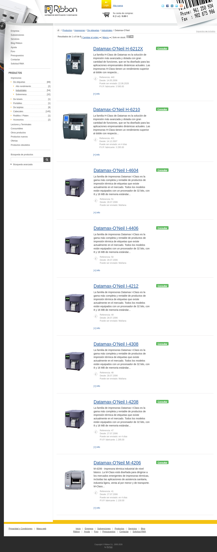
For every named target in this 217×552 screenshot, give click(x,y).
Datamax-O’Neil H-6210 (116, 109)
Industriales (107, 30)
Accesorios (18, 120)
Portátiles (17, 103)
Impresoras (16, 78)
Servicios (15, 39)
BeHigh (110, 547)
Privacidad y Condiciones (20, 528)
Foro (13, 51)
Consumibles (17, 128)
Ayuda (14, 47)
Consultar (162, 48)
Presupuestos (17, 55)
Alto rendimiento (23, 86)
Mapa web (41, 528)
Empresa (15, 31)
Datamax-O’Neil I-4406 (116, 228)
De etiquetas (19, 82)
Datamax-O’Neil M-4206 (117, 462)
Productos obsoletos (20, 145)
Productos (67, 30)
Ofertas (14, 141)
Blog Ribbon (16, 43)
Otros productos (18, 132)
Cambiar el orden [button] (91, 37)
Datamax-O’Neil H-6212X (118, 48)
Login (106, 4)
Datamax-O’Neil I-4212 (116, 286)
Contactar (15, 59)
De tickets (18, 99)
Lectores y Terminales (21, 124)
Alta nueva (118, 5)
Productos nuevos (19, 136)
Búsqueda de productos (22, 154)
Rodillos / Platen (21, 115)
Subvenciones (17, 35)
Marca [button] (107, 37)
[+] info (96, 94)
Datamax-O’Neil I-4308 (116, 344)
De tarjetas (18, 107)
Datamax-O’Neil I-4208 (116, 401)
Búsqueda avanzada (22, 164)
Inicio (78, 528)
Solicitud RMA (17, 63)
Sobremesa (21, 94)
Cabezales (18, 111)
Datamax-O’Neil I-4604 (116, 170)
